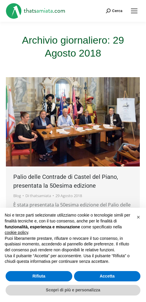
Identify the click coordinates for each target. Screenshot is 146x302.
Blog (17, 195)
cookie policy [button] (16, 232)
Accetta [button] (107, 276)
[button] (138, 217)
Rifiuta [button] (38, 276)
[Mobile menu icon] (134, 11)
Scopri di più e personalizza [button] (73, 290)
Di (38, 195)
